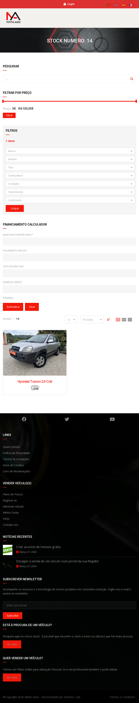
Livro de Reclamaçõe (16, 471)
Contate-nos (10, 525)
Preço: (7, 108)
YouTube (112, 419)
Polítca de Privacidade (16, 453)
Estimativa (13, 307)
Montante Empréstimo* (18, 234)
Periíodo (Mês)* (12, 282)
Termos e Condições (122, 697)
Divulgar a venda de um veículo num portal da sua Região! (57, 561)
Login (69, 4)
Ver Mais (12, 644)
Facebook (24, 419)
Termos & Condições (16, 459)
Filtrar (9, 115)
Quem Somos (11, 447)
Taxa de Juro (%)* (13, 266)
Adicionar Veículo (13, 506)
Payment (8, 298)
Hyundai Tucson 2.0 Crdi (35, 381)
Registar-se (10, 500)
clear (32, 307)
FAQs (6, 518)
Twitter (67, 419)
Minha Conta (11, 512)
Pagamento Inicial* (15, 250)
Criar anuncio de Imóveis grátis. (38, 547)
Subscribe (12, 615)
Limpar (14, 208)
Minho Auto (32, 697)
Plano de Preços (13, 494)
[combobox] (70, 151)
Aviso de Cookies (13, 465)
